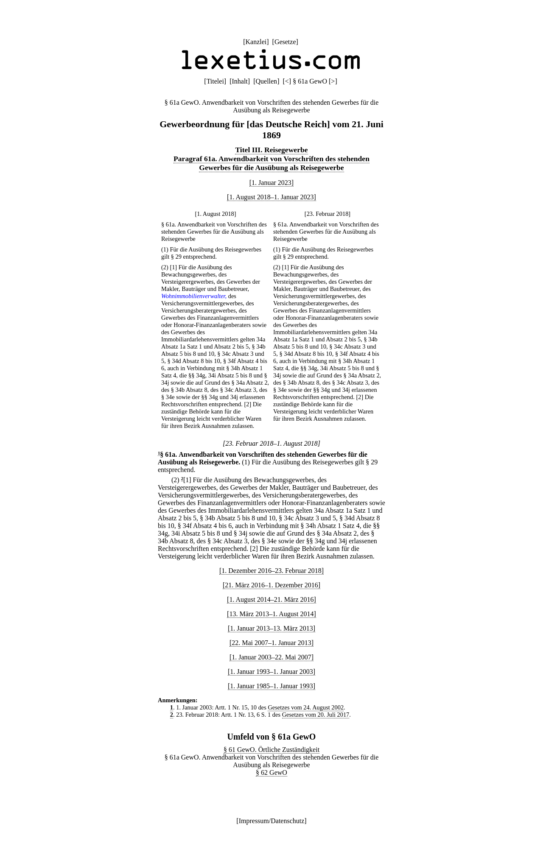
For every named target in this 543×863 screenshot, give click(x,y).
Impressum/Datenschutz (272, 820)
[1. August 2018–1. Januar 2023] (271, 197)
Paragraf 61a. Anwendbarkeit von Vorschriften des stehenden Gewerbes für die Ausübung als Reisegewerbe (271, 163)
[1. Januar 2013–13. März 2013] (271, 628)
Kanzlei (255, 41)
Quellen (266, 81)
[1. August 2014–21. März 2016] (271, 599)
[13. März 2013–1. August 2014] (271, 613)
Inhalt (239, 81)
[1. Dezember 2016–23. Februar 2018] (271, 570)
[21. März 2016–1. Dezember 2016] (271, 585)
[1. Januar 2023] (271, 182)
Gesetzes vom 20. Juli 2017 (316, 714)
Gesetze (285, 41)
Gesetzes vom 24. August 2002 (306, 707)
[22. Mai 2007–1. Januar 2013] (271, 642)
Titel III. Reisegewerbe (271, 149)
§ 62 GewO (271, 772)
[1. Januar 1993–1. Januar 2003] (271, 671)
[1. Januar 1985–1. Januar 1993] (271, 686)
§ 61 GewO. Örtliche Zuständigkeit (271, 749)
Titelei (215, 81)
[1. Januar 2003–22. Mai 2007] (271, 657)
